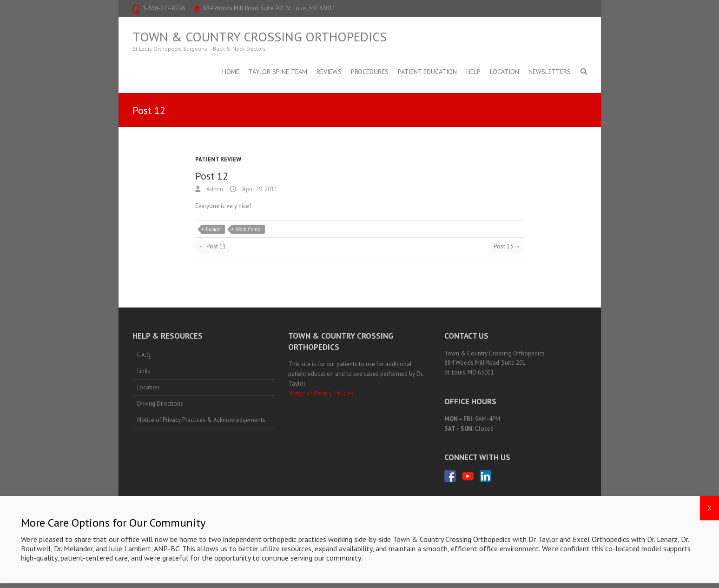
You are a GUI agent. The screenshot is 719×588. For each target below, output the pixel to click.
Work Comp (248, 229)
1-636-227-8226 (164, 8)
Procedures (370, 71)
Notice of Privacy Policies (321, 393)
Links (143, 371)
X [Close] (709, 507)
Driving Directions (160, 404)
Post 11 (212, 246)
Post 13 (507, 246)
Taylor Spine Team (278, 71)
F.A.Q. (144, 355)
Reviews (329, 71)
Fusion (213, 229)
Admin (214, 189)
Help (473, 71)
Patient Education (427, 71)
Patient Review (218, 159)
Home (230, 71)
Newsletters (549, 71)
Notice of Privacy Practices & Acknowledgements (201, 420)
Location (504, 71)
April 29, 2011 (259, 189)
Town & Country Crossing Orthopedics (259, 36)
